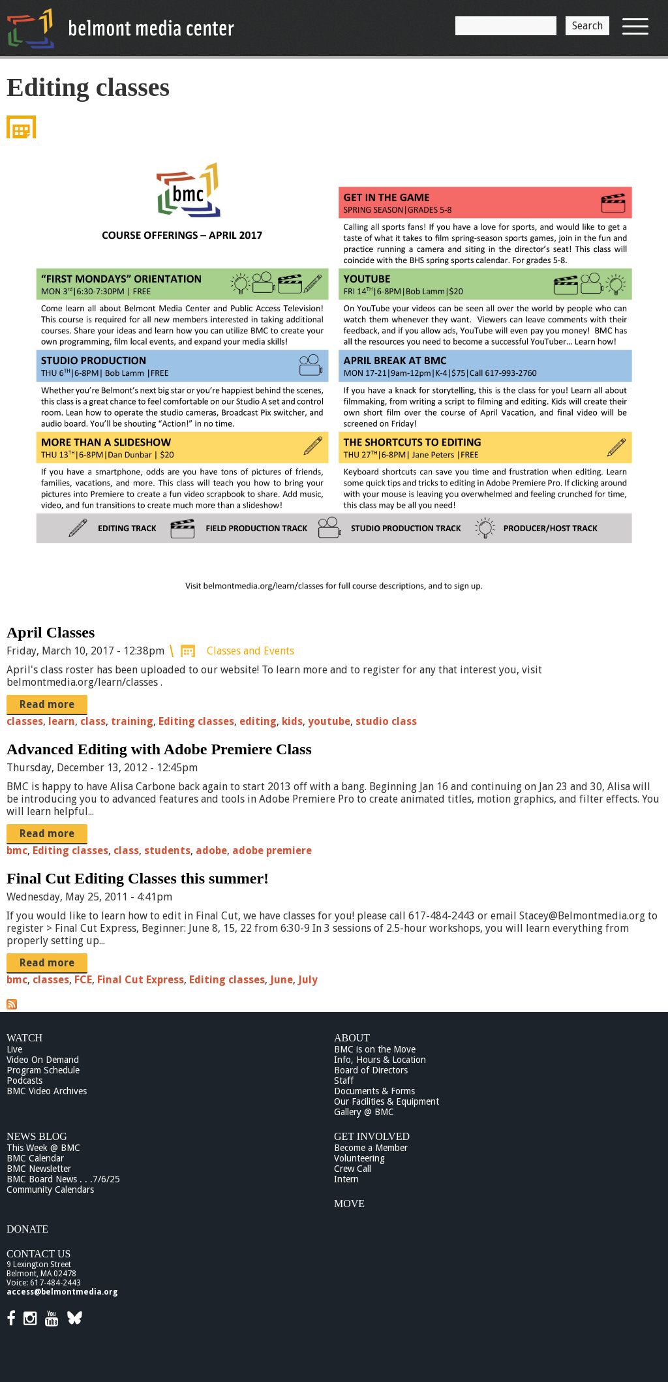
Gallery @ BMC (364, 1112)
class (93, 721)
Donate (27, 1229)
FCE (83, 980)
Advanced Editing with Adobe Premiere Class (159, 749)
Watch (24, 1037)
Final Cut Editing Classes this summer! (138, 878)
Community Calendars (50, 1189)
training (132, 721)
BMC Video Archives (47, 1091)
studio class (386, 721)
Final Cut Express (140, 980)
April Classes (51, 632)
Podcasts (24, 1080)
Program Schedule (43, 1070)
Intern (346, 1179)
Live (14, 1049)
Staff (344, 1080)
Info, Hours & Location (380, 1059)
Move (349, 1203)
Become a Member (371, 1148)
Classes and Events (250, 651)
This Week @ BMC (43, 1148)
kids (292, 721)
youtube (329, 721)
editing (258, 721)
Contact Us (38, 1253)
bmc (17, 850)
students (167, 850)
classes (25, 721)
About (352, 1037)
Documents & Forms (374, 1091)
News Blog (37, 1136)
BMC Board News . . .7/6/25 (63, 1179)
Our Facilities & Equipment (386, 1101)
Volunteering (359, 1158)
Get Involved (372, 1136)
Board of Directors (371, 1070)
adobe (211, 850)
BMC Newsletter (39, 1168)
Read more (47, 704)
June (281, 980)
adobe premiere (272, 850)
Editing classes (196, 721)
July (308, 980)
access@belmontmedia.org (62, 1292)
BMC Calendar (35, 1158)
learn (61, 721)
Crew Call (352, 1168)
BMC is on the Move (375, 1049)
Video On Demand (43, 1059)
